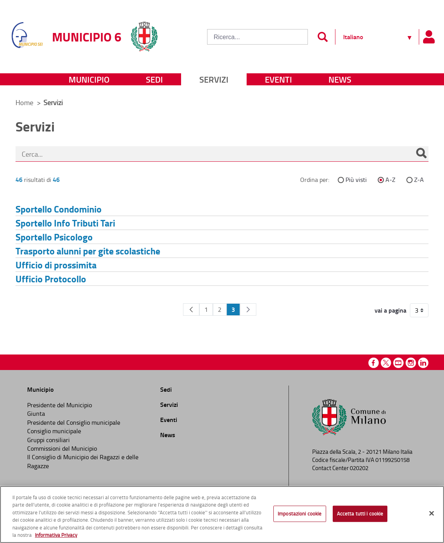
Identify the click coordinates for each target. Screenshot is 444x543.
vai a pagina (390, 310)
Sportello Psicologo (54, 237)
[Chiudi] (431, 513)
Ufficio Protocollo (51, 278)
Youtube (398, 363)
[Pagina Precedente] (191, 309)
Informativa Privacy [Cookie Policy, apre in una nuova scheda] (56, 534)
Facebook (373, 363)
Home (24, 102)
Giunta (36, 413)
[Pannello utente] (428, 37)
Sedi (154, 79)
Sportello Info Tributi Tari (65, 223)
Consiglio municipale (54, 431)
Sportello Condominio (59, 209)
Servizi (213, 79)
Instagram (411, 363)
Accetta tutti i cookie (360, 513)
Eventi (278, 79)
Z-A (419, 179)
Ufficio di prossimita (56, 265)
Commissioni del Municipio (62, 448)
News (339, 79)
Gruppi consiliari (48, 440)
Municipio (89, 79)
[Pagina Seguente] (248, 309)
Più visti (356, 179)
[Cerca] (421, 154)
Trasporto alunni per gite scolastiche (88, 251)
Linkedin (423, 363)
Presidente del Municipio (59, 405)
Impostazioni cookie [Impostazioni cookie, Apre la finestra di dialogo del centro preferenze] (299, 513)
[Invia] (322, 37)
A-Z (390, 179)
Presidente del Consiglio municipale (73, 422)
